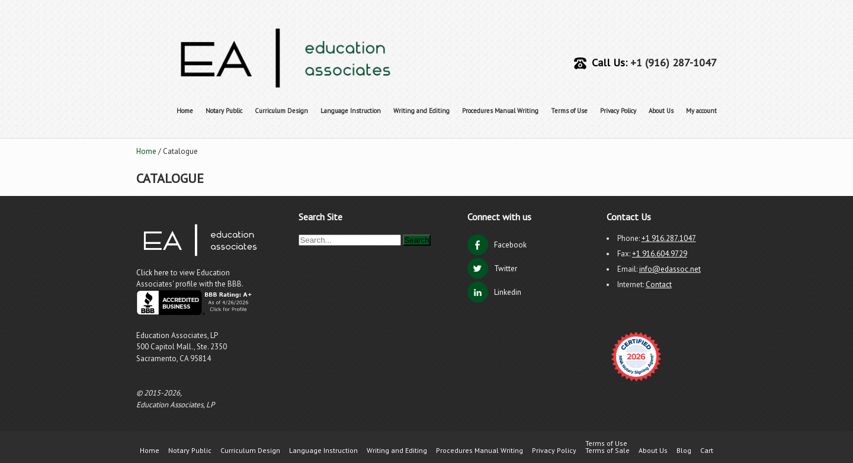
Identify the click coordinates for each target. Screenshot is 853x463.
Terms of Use (569, 111)
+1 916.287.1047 (669, 238)
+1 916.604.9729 (659, 254)
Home (185, 111)
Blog (683, 450)
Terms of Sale (607, 450)
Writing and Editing (421, 111)
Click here (153, 273)
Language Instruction (350, 111)
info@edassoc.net (670, 269)
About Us (661, 111)
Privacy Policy (618, 111)
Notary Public (224, 111)
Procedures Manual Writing (500, 111)
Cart (706, 450)
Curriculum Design (281, 111)
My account (701, 111)
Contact (659, 284)
